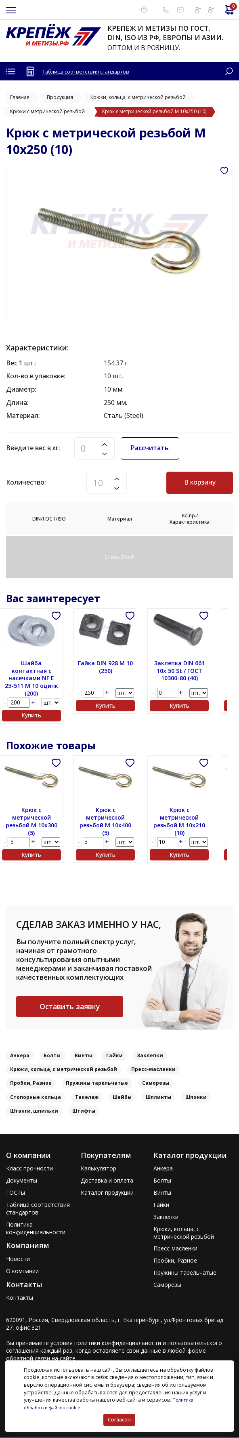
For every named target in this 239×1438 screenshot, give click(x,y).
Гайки (114, 1056)
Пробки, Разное (31, 1083)
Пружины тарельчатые (97, 1083)
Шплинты (158, 1097)
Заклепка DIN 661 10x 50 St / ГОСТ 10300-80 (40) (190, 671)
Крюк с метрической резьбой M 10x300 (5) (38, 821)
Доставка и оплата (107, 1181)
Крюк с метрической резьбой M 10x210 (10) (189, 821)
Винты (83, 1056)
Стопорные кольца (35, 1097)
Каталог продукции (107, 1193)
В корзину (200, 482)
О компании (22, 1271)
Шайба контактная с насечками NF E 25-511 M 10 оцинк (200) (38, 679)
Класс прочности (29, 1169)
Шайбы (122, 1097)
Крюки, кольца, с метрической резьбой (63, 1070)
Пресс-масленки (153, 1070)
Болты (52, 1056)
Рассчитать (150, 447)
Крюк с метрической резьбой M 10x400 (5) (113, 821)
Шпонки (196, 1097)
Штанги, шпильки (34, 1111)
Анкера (19, 1056)
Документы (21, 1181)
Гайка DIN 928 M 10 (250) (113, 667)
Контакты (19, 1298)
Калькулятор (98, 1169)
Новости (18, 1259)
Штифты (83, 1111)
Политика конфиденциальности (35, 1228)
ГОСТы (15, 1193)
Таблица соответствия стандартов (91, 71)
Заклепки (150, 1056)
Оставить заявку (70, 1007)
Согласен (118, 1419)
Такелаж (87, 1097)
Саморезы (155, 1083)
